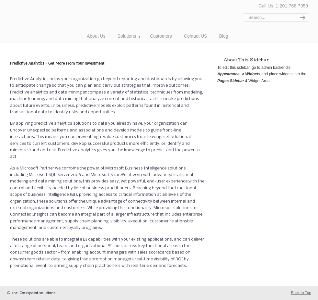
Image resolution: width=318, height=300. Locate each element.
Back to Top (301, 293)
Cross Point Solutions (45, 20)
